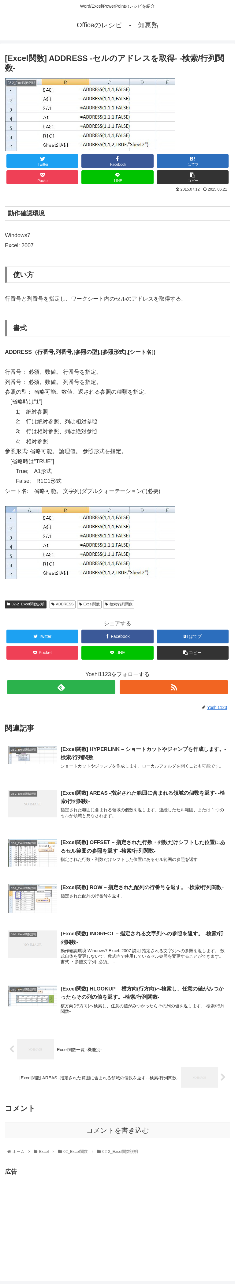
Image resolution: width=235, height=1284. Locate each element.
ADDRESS (62, 604)
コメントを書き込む (117, 1130)
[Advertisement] (56, 1220)
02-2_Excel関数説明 (26, 604)
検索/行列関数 (118, 604)
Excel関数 (89, 604)
